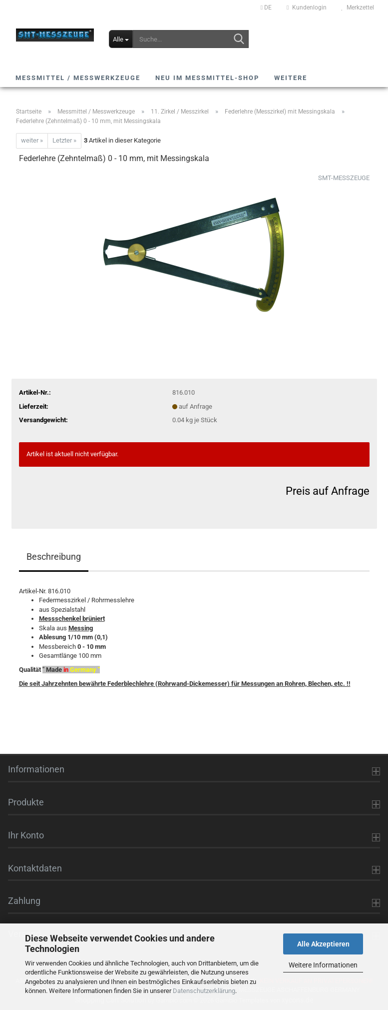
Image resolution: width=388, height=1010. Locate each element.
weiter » (32, 140)
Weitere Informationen (323, 965)
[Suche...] (121, 39)
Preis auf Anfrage (328, 491)
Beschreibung (53, 556)
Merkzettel (358, 7)
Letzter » (64, 140)
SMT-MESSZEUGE (344, 178)
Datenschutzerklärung (204, 990)
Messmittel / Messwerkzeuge (77, 78)
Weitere (290, 78)
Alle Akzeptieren (323, 944)
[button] (266, 7)
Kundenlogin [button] (306, 7)
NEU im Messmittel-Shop (207, 78)
